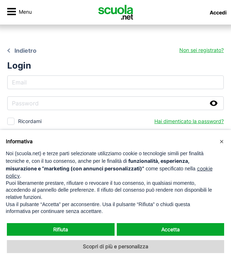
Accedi (218, 12)
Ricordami (30, 121)
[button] (221, 141)
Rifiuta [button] (60, 229)
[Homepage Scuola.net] (115, 12)
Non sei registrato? (201, 50)
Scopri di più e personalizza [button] (115, 246)
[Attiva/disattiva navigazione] (19, 12)
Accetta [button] (170, 229)
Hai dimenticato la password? (189, 121)
